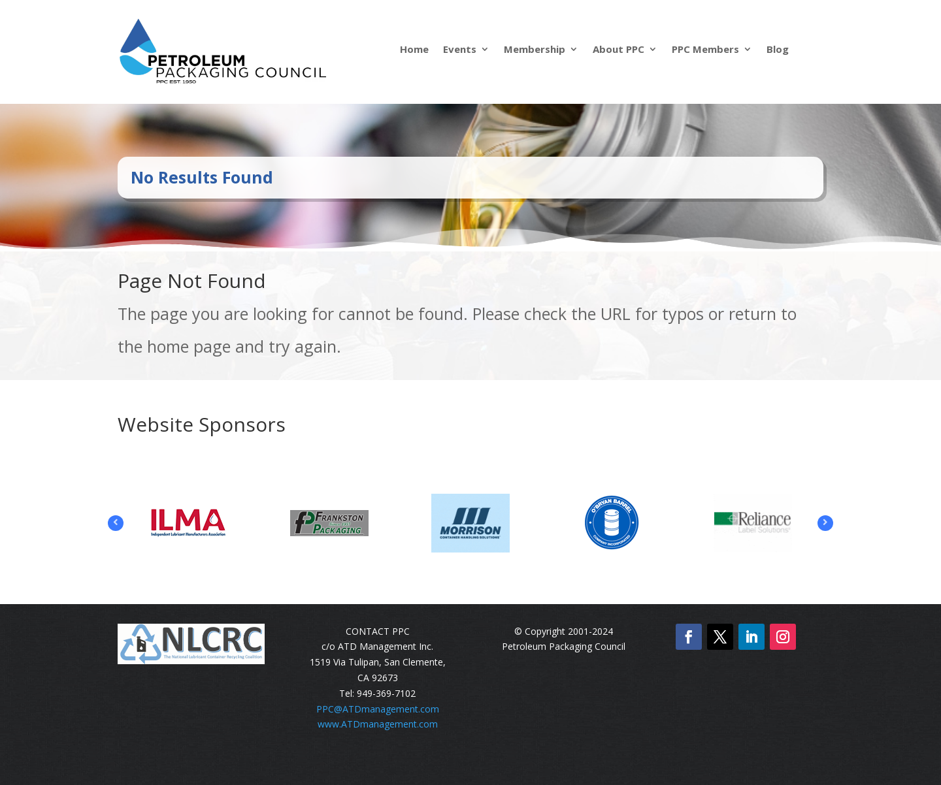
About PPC (618, 50)
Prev (116, 523)
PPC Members (705, 50)
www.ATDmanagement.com (378, 724)
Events (459, 50)
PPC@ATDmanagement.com (377, 709)
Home (414, 50)
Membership (534, 50)
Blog (778, 50)
